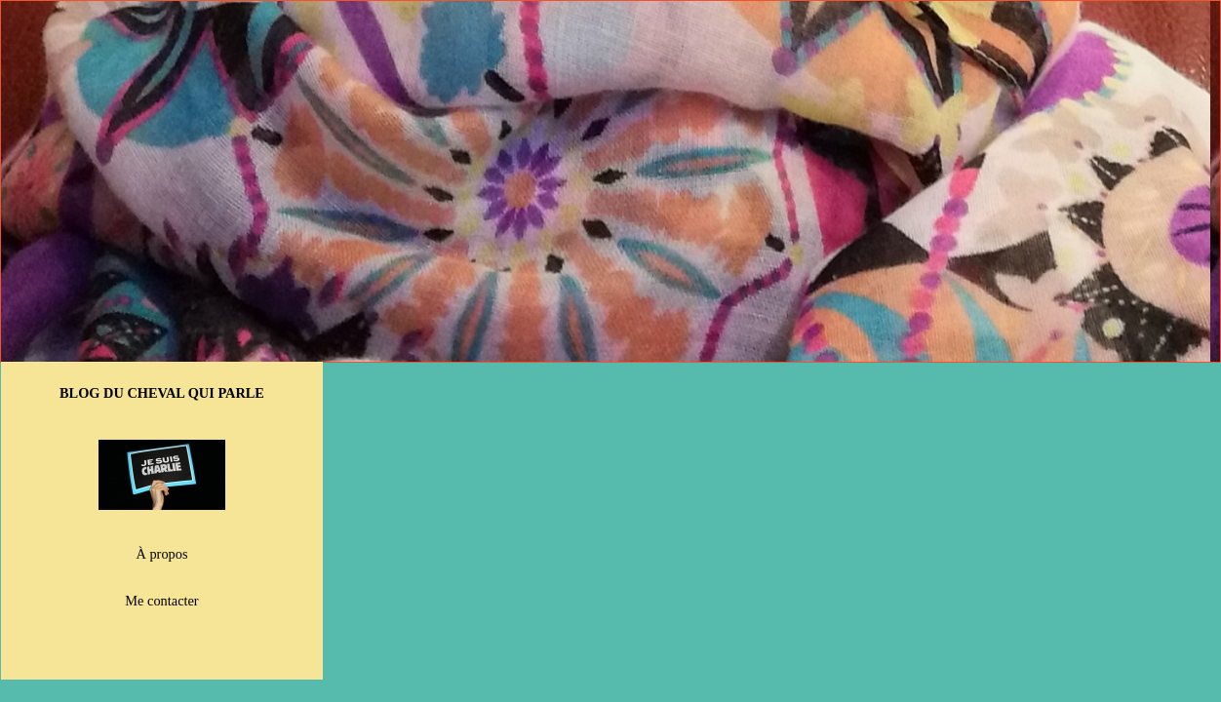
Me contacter (161, 600)
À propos (162, 554)
